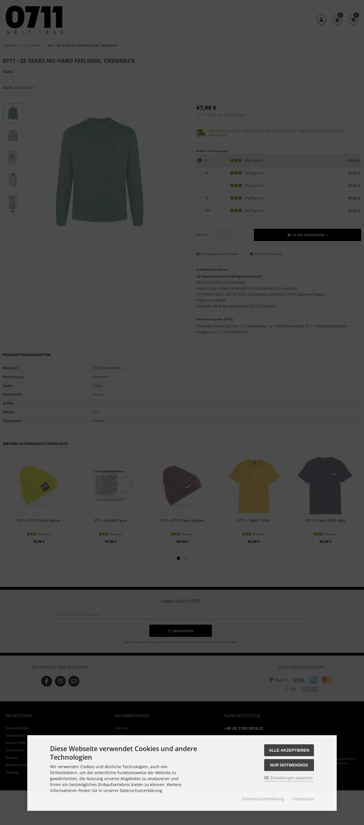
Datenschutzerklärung (263, 798)
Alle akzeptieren (289, 750)
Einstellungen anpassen (288, 778)
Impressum (303, 798)
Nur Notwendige (289, 765)
